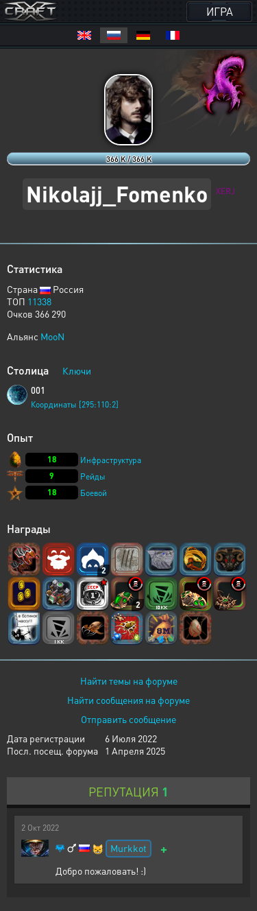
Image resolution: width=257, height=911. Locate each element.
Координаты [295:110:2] (75, 404)
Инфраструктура (110, 460)
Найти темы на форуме (129, 680)
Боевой (93, 493)
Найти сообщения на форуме (128, 700)
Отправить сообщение (128, 719)
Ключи (76, 370)
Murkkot (128, 848)
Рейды (93, 476)
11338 (39, 301)
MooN (52, 336)
